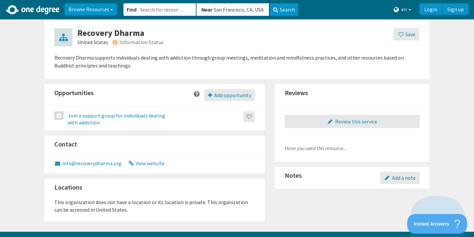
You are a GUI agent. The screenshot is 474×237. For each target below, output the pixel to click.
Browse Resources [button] (90, 9)
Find (132, 9)
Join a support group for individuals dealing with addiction (116, 119)
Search (284, 9)
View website (146, 163)
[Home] (33, 9)
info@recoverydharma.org (87, 163)
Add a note (400, 177)
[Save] (406, 34)
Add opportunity (229, 95)
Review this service (352, 121)
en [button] (402, 9)
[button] (237, 118)
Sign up (455, 9)
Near (206, 9)
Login (430, 9)
